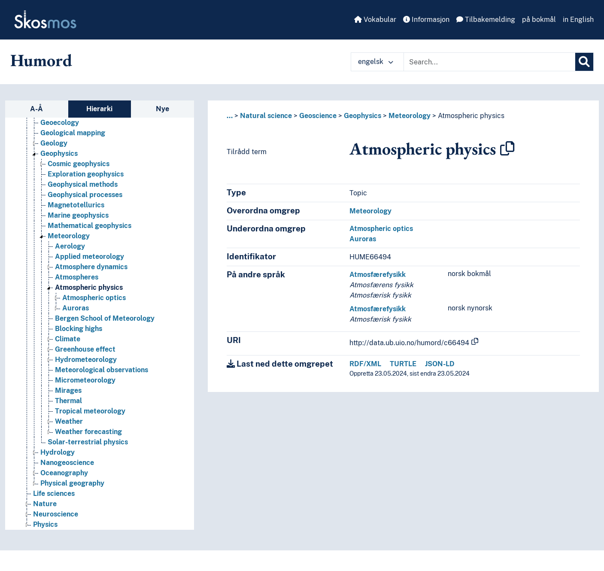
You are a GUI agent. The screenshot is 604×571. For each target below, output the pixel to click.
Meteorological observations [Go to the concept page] (101, 370)
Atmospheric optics (381, 229)
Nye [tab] (162, 109)
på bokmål (539, 19)
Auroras (362, 239)
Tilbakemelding (485, 19)
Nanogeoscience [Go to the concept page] (67, 463)
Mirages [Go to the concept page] (68, 390)
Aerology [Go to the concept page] (70, 246)
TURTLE (403, 364)
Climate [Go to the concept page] (67, 339)
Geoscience (318, 116)
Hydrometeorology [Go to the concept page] (86, 359)
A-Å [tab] (36, 109)
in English (578, 19)
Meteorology (410, 116)
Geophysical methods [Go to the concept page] (83, 184)
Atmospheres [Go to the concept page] (76, 277)
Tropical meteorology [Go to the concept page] (90, 411)
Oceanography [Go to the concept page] (64, 473)
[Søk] (584, 61)
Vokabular (375, 19)
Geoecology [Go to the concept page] (59, 122)
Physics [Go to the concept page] (45, 524)
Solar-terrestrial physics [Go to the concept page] (88, 442)
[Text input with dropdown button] (489, 61)
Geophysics (362, 116)
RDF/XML (365, 364)
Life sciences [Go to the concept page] (54, 493)
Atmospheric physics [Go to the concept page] (89, 287)
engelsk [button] (375, 62)
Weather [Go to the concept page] (69, 421)
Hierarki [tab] (99, 109)
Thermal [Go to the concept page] (68, 401)
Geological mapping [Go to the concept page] (72, 133)
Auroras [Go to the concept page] (75, 308)
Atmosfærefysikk (377, 274)
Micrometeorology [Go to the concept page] (85, 380)
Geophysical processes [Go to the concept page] (85, 195)
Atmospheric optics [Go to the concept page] (94, 298)
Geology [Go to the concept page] (53, 143)
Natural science (266, 116)
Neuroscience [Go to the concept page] (55, 514)
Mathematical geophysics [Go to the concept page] (89, 226)
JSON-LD (440, 364)
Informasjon (426, 19)
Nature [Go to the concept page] (45, 504)
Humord (41, 60)
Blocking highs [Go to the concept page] (78, 329)
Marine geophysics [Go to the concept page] (78, 215)
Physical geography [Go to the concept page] (72, 483)
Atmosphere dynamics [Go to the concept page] (91, 267)
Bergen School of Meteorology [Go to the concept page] (105, 318)
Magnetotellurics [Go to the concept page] (76, 205)
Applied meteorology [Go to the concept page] (89, 256)
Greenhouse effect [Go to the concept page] (85, 349)
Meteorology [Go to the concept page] (69, 236)
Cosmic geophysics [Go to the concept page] (78, 164)
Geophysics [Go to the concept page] (59, 153)
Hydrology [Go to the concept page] (57, 452)
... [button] (230, 116)
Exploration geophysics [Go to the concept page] (86, 174)
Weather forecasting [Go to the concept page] (88, 432)
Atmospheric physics (471, 116)
